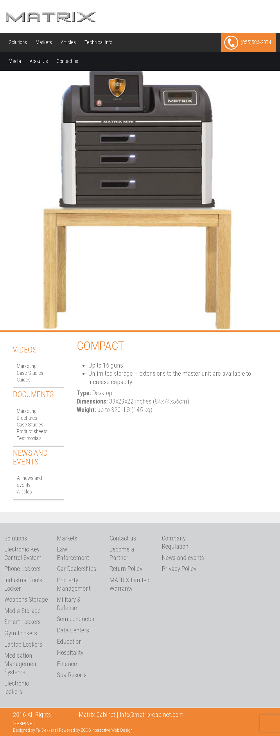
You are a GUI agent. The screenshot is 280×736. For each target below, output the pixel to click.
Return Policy (126, 568)
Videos (25, 350)
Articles (68, 42)
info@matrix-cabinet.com (152, 714)
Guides (23, 380)
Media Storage (22, 610)
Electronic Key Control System (23, 553)
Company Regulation (175, 542)
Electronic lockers (16, 687)
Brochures (27, 418)
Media (15, 61)
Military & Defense (68, 604)
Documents (33, 394)
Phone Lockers (22, 568)
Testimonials (29, 438)
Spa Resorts (72, 675)
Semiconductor (76, 619)
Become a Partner (122, 553)
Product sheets (32, 431)
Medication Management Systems (21, 664)
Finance (67, 664)
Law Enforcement (73, 553)
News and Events (30, 457)
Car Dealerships (76, 568)
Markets (44, 42)
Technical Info (98, 42)
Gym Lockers (20, 633)
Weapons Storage (26, 599)
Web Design (121, 730)
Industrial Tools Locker (23, 584)
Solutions (18, 42)
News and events (183, 557)
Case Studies (30, 373)
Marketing (27, 366)
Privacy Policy (179, 568)
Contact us (67, 61)
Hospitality (70, 652)
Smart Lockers (22, 621)
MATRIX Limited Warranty (130, 584)
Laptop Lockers (23, 644)
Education (69, 641)
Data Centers (73, 630)
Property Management (74, 584)
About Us (39, 61)
